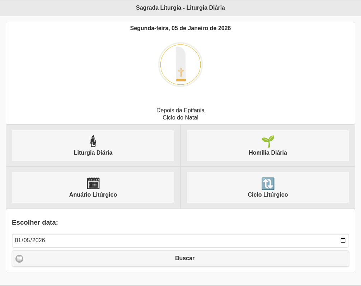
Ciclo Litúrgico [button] (268, 187)
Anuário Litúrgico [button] (93, 187)
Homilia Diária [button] (268, 145)
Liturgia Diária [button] (93, 145)
